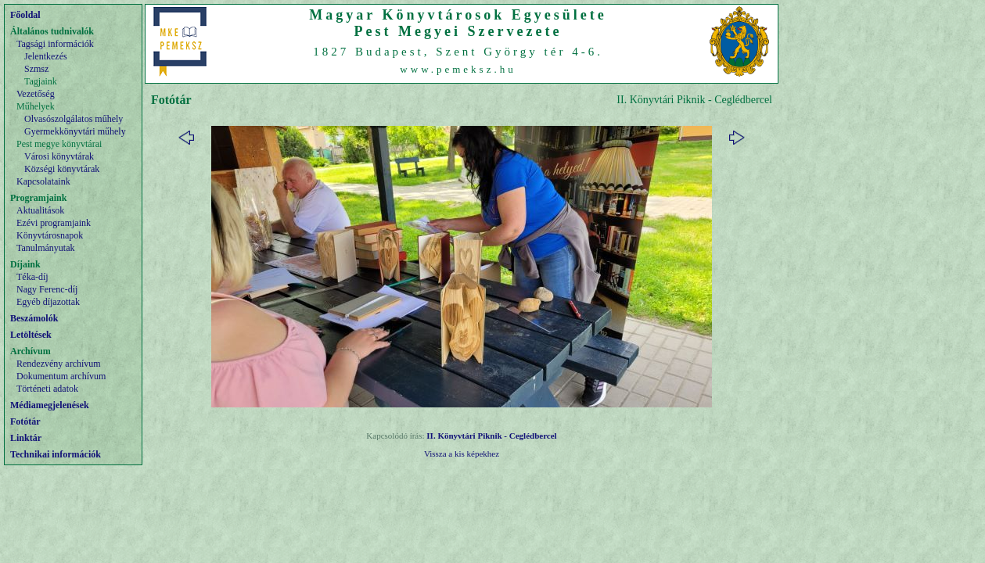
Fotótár (25, 421)
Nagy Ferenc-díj (46, 289)
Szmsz (36, 68)
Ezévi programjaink (53, 222)
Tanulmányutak (45, 247)
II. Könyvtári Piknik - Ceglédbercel (491, 435)
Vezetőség (35, 93)
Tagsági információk (55, 43)
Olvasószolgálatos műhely (73, 118)
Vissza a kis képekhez (461, 453)
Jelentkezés (45, 56)
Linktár (25, 437)
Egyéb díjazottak (48, 301)
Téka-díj (32, 276)
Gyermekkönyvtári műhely (75, 131)
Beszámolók (34, 318)
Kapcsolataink (43, 181)
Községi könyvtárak (61, 168)
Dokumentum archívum (61, 376)
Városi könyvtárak (59, 156)
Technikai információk (55, 454)
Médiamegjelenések (49, 405)
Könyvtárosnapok (49, 235)
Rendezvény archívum (58, 363)
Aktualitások (40, 210)
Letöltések (31, 334)
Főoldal (25, 14)
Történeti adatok (47, 388)
